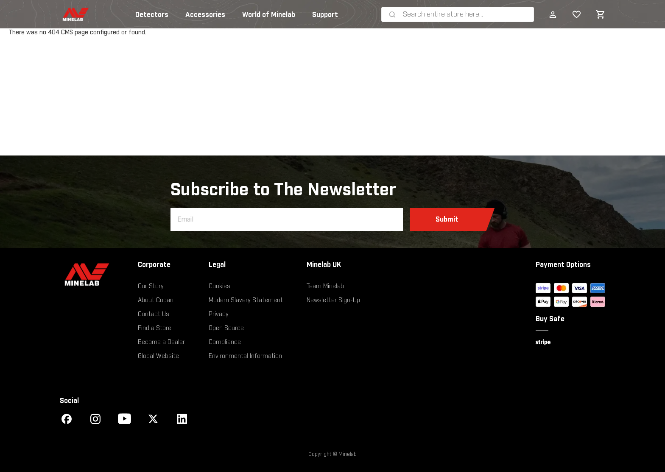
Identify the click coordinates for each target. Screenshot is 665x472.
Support (325, 14)
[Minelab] (87, 274)
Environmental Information (245, 356)
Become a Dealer (161, 342)
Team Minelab (325, 286)
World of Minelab (268, 14)
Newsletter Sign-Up (333, 300)
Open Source (226, 328)
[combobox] (467, 14)
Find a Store (154, 328)
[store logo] (68, 14)
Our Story (151, 286)
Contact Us (153, 314)
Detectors (151, 14)
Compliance (225, 342)
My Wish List (572, 14)
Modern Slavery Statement (246, 300)
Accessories (205, 14)
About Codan (155, 300)
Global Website (158, 356)
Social (69, 400)
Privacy (219, 314)
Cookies (219, 286)
